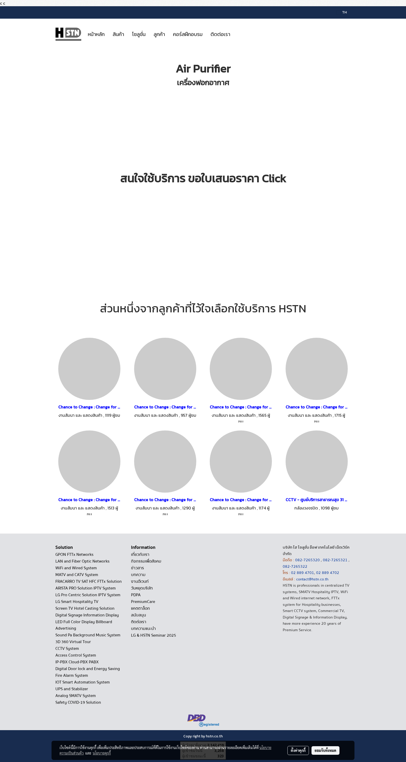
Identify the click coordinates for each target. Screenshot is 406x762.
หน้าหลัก (96, 34)
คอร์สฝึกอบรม (187, 34)
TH (341, 12)
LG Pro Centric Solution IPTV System (87, 595)
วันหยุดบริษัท (142, 588)
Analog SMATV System (75, 695)
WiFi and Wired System (76, 568)
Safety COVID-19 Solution (78, 702)
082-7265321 (335, 560)
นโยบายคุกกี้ (102, 753)
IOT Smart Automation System (82, 682)
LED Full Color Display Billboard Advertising (83, 625)
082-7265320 (308, 560)
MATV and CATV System (76, 574)
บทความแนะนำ (143, 628)
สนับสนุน (138, 615)
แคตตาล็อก (140, 608)
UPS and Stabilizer (71, 689)
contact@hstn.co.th (312, 579)
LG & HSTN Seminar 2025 (153, 635)
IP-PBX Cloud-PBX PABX (77, 662)
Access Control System (75, 655)
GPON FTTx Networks (74, 554)
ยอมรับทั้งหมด (325, 750)
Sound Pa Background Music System (87, 635)
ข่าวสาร (137, 568)
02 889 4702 (327, 573)
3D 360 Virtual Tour (73, 641)
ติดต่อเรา (220, 34)
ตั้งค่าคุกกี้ (298, 750)
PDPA (136, 595)
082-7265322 (295, 566)
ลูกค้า (159, 34)
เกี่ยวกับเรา (140, 554)
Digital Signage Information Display (87, 615)
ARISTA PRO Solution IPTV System (85, 588)
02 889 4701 (302, 573)
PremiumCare (143, 601)
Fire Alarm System (71, 675)
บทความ (138, 574)
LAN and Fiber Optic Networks (82, 561)
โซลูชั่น (139, 34)
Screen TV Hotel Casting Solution (84, 608)
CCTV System (67, 648)
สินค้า (118, 34)
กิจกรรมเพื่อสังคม (146, 561)
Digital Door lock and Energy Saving (87, 668)
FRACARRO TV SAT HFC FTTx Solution (88, 581)
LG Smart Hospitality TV (76, 601)
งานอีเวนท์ (140, 581)
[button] (239, 34)
